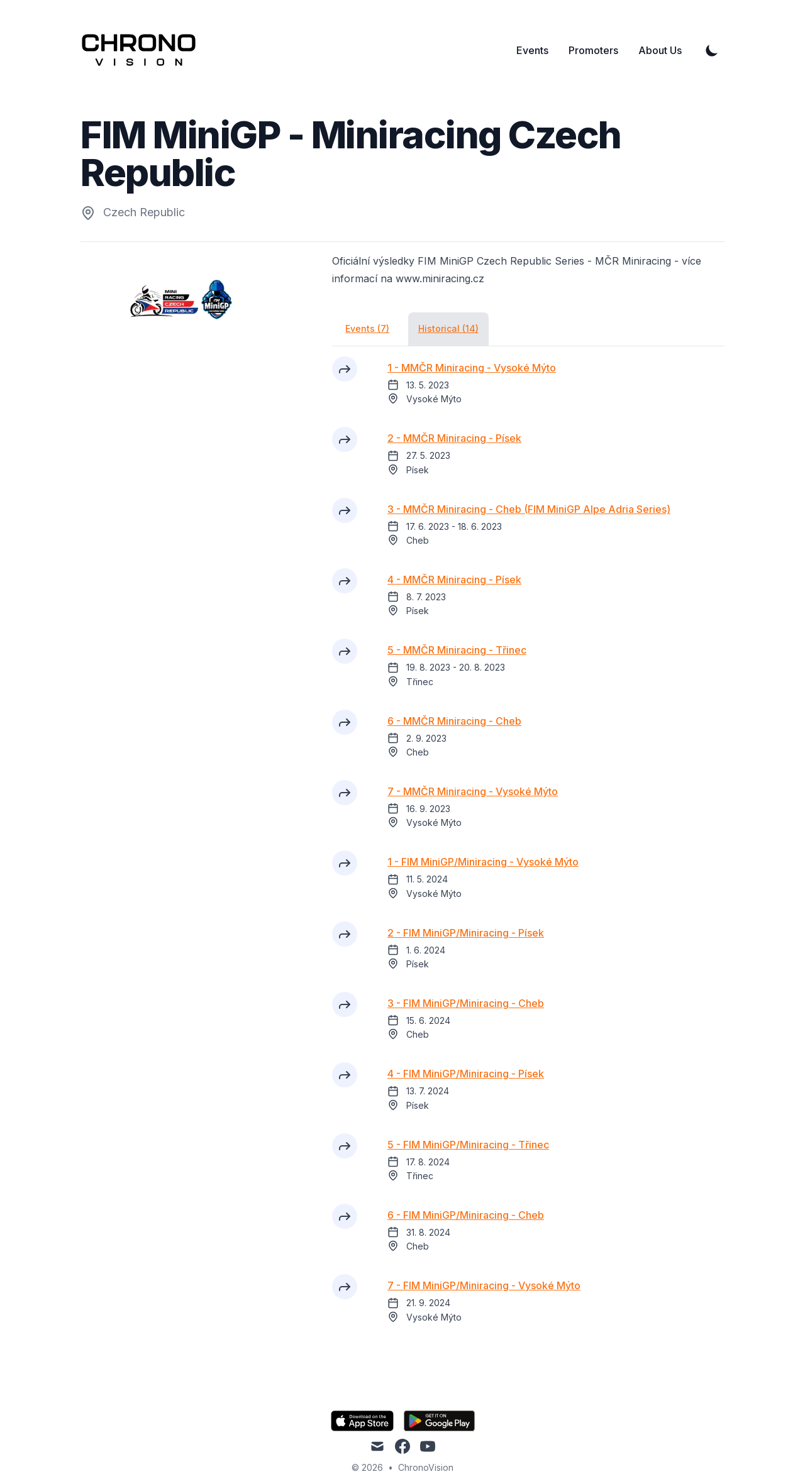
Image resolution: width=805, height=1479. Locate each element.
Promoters (593, 50)
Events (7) (367, 328)
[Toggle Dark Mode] (712, 50)
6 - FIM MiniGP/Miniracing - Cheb (465, 1215)
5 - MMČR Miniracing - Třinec (456, 650)
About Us (660, 50)
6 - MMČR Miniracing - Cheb (454, 721)
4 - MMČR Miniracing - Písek (454, 579)
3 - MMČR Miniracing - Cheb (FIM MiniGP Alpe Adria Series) (528, 509)
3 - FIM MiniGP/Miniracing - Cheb (465, 1003)
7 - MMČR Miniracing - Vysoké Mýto (472, 791)
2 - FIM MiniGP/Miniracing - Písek (465, 932)
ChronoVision (425, 1467)
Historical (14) (448, 328)
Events (532, 50)
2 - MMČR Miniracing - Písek (454, 438)
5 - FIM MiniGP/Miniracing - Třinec (468, 1144)
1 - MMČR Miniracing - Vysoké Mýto (471, 367)
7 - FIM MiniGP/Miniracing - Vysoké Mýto (483, 1285)
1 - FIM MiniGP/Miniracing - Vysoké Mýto (483, 861)
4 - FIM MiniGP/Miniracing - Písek (465, 1073)
